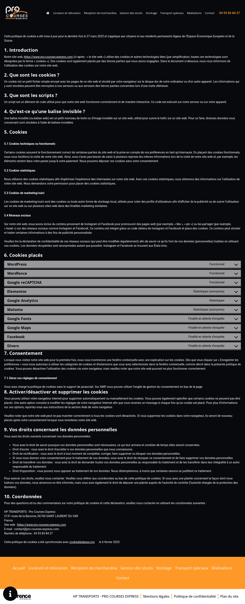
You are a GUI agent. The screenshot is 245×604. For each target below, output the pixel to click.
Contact (210, 13)
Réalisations (194, 13)
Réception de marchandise (100, 13)
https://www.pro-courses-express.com (48, 56)
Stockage (151, 13)
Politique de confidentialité (195, 596)
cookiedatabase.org (82, 542)
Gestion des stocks (131, 13)
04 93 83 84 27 (229, 13)
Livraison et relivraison (67, 13)
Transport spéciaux (172, 13)
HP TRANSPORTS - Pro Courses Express (106, 596)
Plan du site (229, 596)
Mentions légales (156, 596)
